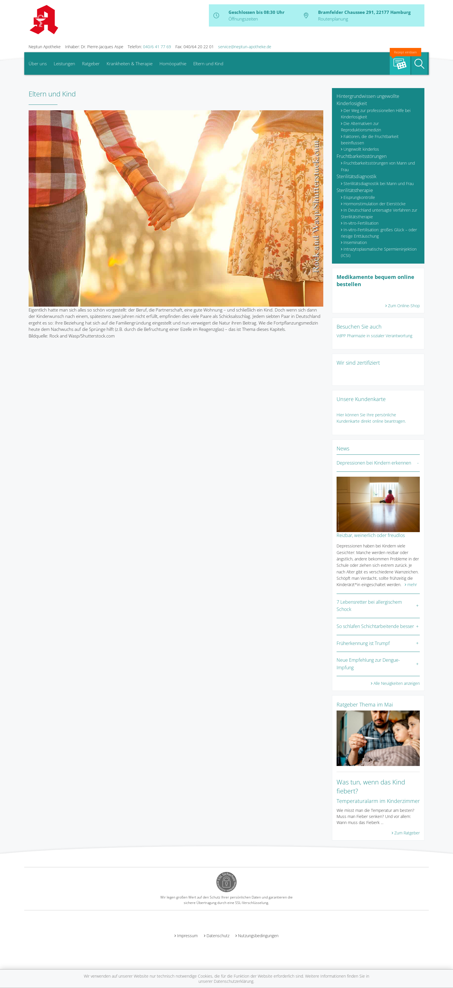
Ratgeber (91, 63)
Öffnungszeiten (243, 19)
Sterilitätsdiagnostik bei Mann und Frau (379, 183)
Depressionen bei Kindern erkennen (374, 463)
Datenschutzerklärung (233, 981)
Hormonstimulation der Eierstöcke (375, 203)
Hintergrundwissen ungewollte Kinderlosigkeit (368, 100)
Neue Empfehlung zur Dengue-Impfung (368, 664)
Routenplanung (333, 19)
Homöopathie (172, 63)
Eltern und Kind (208, 63)
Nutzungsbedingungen (258, 935)
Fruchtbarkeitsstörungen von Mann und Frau (378, 166)
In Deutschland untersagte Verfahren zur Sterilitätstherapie (379, 213)
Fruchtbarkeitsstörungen (362, 156)
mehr (412, 584)
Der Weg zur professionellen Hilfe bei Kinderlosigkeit (376, 114)
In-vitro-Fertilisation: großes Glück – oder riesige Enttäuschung (379, 233)
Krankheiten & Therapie (130, 63)
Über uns (38, 63)
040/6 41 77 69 (157, 46)
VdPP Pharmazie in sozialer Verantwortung (374, 335)
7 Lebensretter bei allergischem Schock (369, 606)
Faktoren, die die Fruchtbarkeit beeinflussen (370, 140)
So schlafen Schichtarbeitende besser (375, 626)
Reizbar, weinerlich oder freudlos (371, 535)
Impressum (187, 935)
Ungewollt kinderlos (361, 149)
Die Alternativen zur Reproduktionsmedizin (361, 127)
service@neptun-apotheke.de (244, 46)
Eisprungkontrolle (359, 197)
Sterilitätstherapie (355, 190)
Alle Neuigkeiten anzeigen (397, 683)
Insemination (355, 242)
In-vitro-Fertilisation (361, 223)
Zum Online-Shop (404, 305)
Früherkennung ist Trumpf (363, 643)
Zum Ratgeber (407, 833)
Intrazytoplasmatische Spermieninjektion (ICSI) (379, 252)
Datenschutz (218, 935)
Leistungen (64, 63)
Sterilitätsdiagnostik (356, 176)
